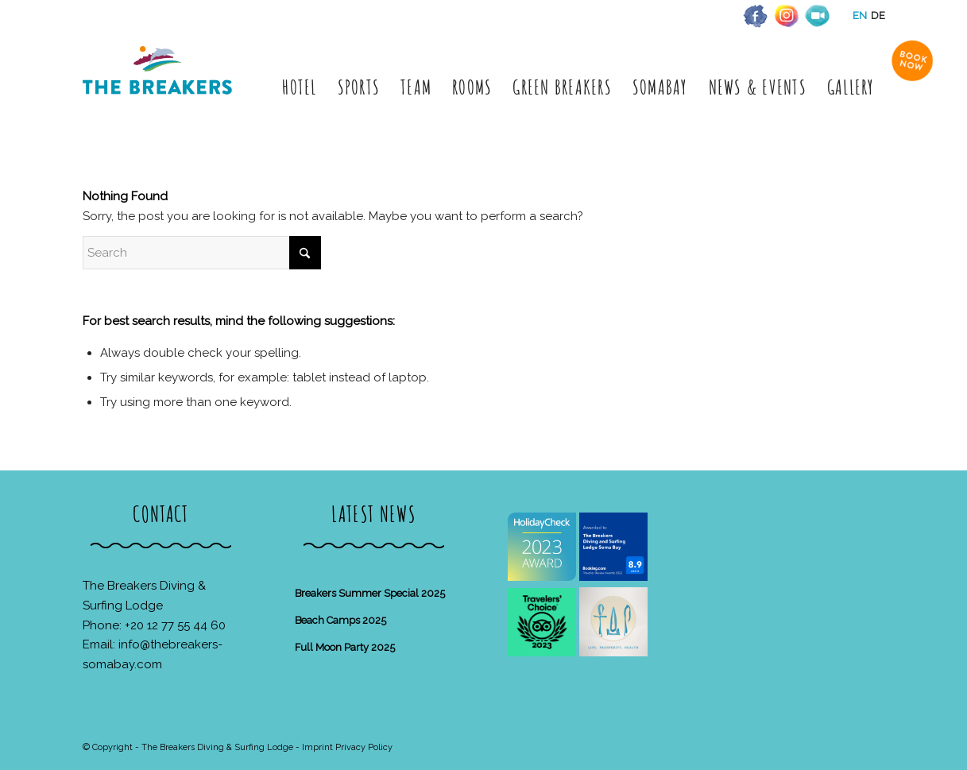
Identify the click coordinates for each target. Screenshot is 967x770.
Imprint (317, 747)
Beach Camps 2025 (340, 620)
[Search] (202, 252)
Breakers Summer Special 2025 (370, 593)
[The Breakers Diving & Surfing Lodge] (160, 87)
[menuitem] (299, 87)
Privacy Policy (364, 747)
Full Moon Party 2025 (345, 647)
